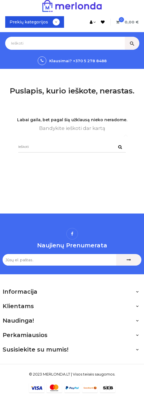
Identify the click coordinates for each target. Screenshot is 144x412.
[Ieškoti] (72, 146)
